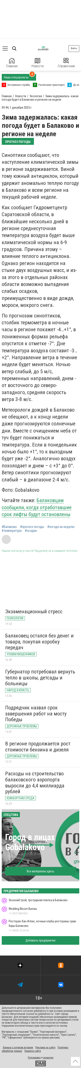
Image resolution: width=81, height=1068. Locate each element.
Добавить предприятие (40, 940)
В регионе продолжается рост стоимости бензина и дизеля (37, 747)
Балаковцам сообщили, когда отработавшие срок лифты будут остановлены (36, 507)
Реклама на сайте (45, 1047)
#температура (12, 531)
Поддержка (34, 1057)
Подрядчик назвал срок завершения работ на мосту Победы (36, 714)
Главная (11, 63)
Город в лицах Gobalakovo (30, 842)
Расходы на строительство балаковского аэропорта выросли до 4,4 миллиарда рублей (34, 783)
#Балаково (9, 527)
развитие (48, 1057)
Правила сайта (32, 1050)
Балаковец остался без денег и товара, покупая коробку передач (39, 642)
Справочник (66, 63)
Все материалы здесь (40, 871)
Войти (74, 48)
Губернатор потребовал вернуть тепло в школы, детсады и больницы (40, 678)
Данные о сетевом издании (18, 1047)
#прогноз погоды (32, 527)
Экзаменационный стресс (33, 612)
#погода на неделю (61, 527)
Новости (38, 63)
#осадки (31, 531)
